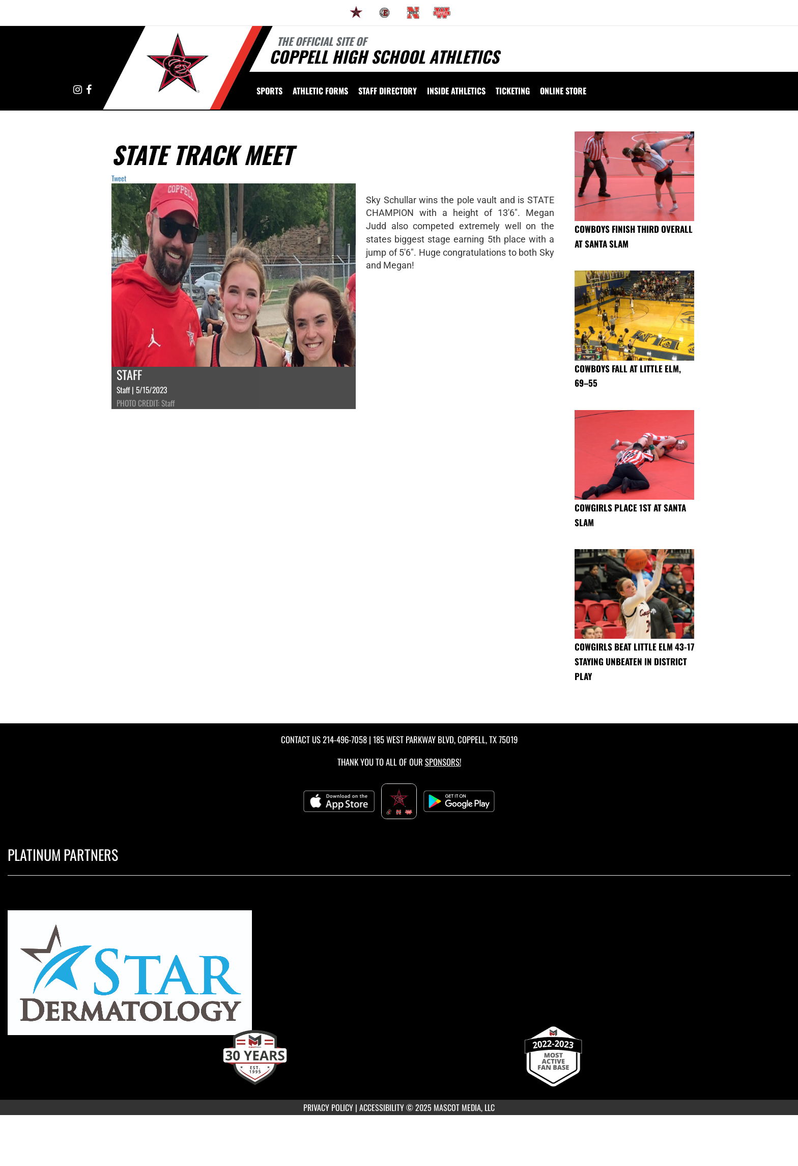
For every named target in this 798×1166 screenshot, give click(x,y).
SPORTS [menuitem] (269, 91)
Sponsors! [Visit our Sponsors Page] (443, 761)
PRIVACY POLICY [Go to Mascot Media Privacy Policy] (328, 1107)
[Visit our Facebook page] (89, 90)
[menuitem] (356, 12)
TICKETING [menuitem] (513, 91)
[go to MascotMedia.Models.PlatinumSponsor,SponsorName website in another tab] (399, 977)
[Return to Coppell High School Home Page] (177, 66)
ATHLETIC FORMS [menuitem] (320, 91)
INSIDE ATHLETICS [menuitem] (456, 91)
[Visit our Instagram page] (78, 90)
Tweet (118, 178)
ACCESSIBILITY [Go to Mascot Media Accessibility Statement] (381, 1107)
